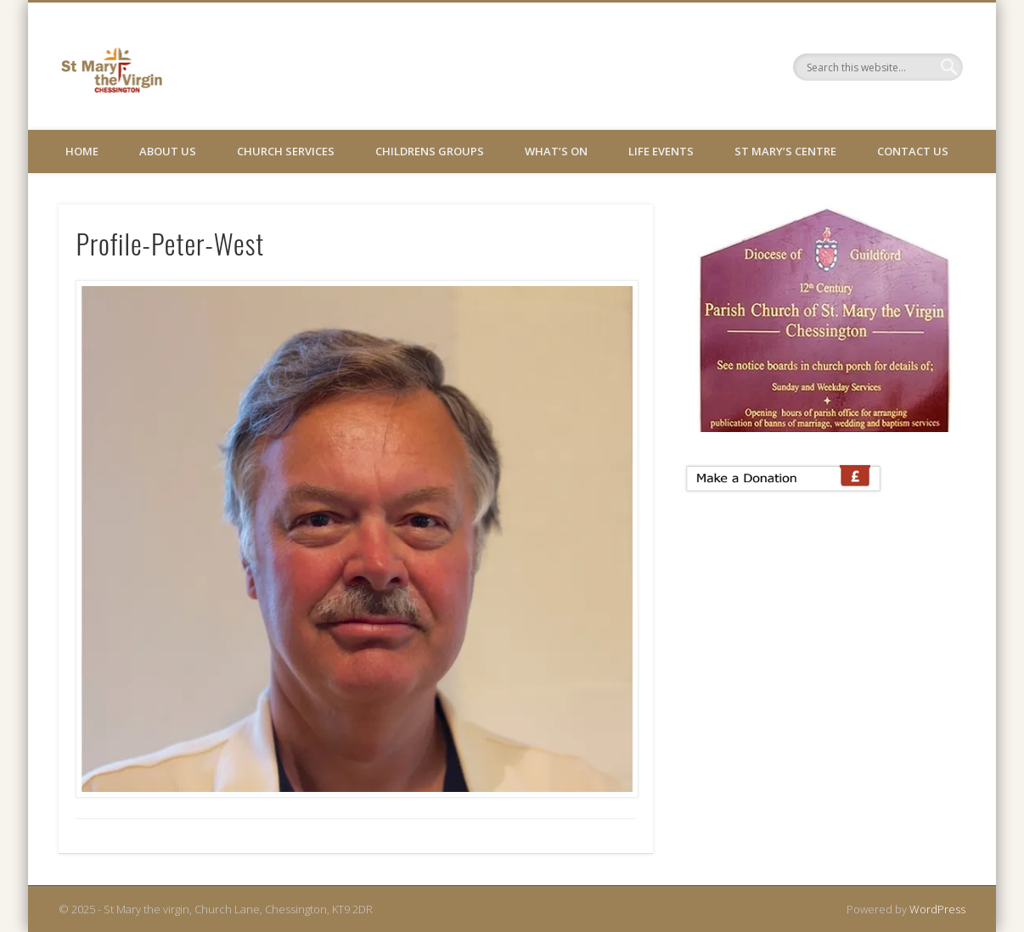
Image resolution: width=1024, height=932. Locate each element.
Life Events (661, 151)
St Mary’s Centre (785, 151)
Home (81, 151)
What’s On (556, 151)
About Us (167, 151)
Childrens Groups (429, 151)
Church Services (286, 151)
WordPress (937, 909)
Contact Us (912, 151)
